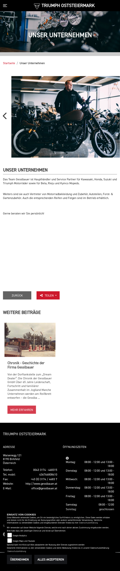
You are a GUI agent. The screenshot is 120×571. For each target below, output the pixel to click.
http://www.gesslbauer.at (41, 483)
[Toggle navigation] (6, 5)
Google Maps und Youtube (24, 541)
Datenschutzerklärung (88, 523)
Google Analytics (20, 535)
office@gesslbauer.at (44, 488)
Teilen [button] (47, 295)
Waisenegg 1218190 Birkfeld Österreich (12, 459)
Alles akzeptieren (50, 559)
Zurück (17, 295)
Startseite (9, 63)
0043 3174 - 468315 (45, 470)
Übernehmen (19, 559)
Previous (5, 117)
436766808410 (48, 474)
